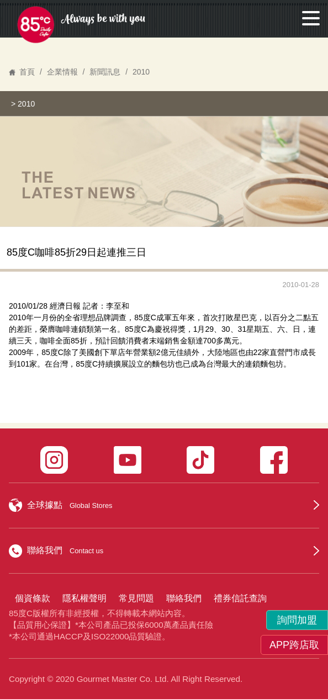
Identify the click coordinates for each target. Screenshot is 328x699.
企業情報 (62, 71)
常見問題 (136, 598)
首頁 (27, 71)
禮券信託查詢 (240, 598)
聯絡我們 (184, 598)
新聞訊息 (104, 71)
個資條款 (32, 598)
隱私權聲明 (84, 598)
